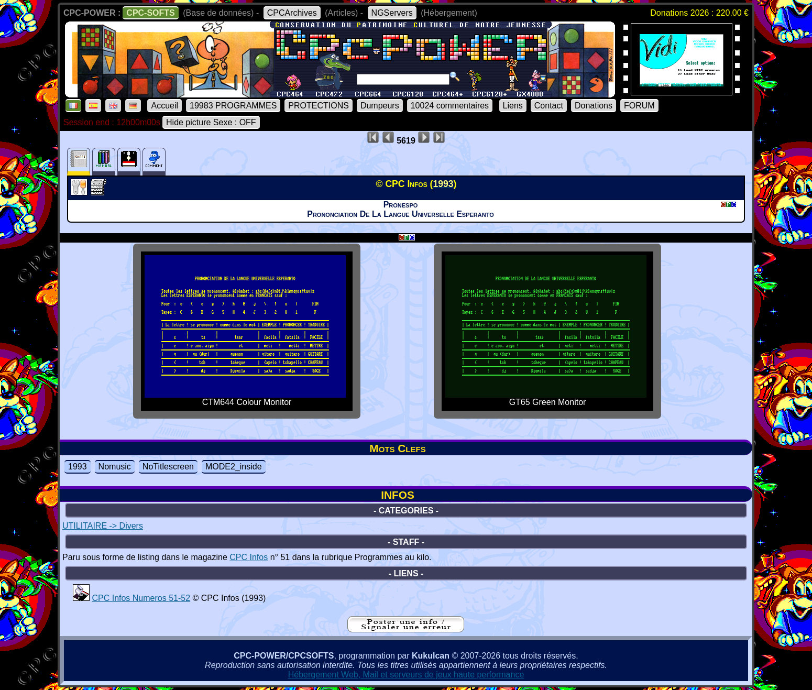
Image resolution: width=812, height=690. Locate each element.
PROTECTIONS (318, 105)
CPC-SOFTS (150, 12)
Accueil (164, 105)
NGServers (392, 12)
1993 (77, 466)
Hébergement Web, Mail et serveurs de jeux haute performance (406, 674)
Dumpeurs (379, 105)
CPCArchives (292, 12)
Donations (593, 105)
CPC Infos (248, 557)
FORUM (639, 105)
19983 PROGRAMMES (233, 105)
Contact (548, 105)
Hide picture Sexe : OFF (211, 122)
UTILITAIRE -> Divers (102, 525)
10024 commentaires (450, 105)
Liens (513, 105)
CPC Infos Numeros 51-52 (141, 598)
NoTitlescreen (168, 466)
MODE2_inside (233, 466)
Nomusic (114, 466)
